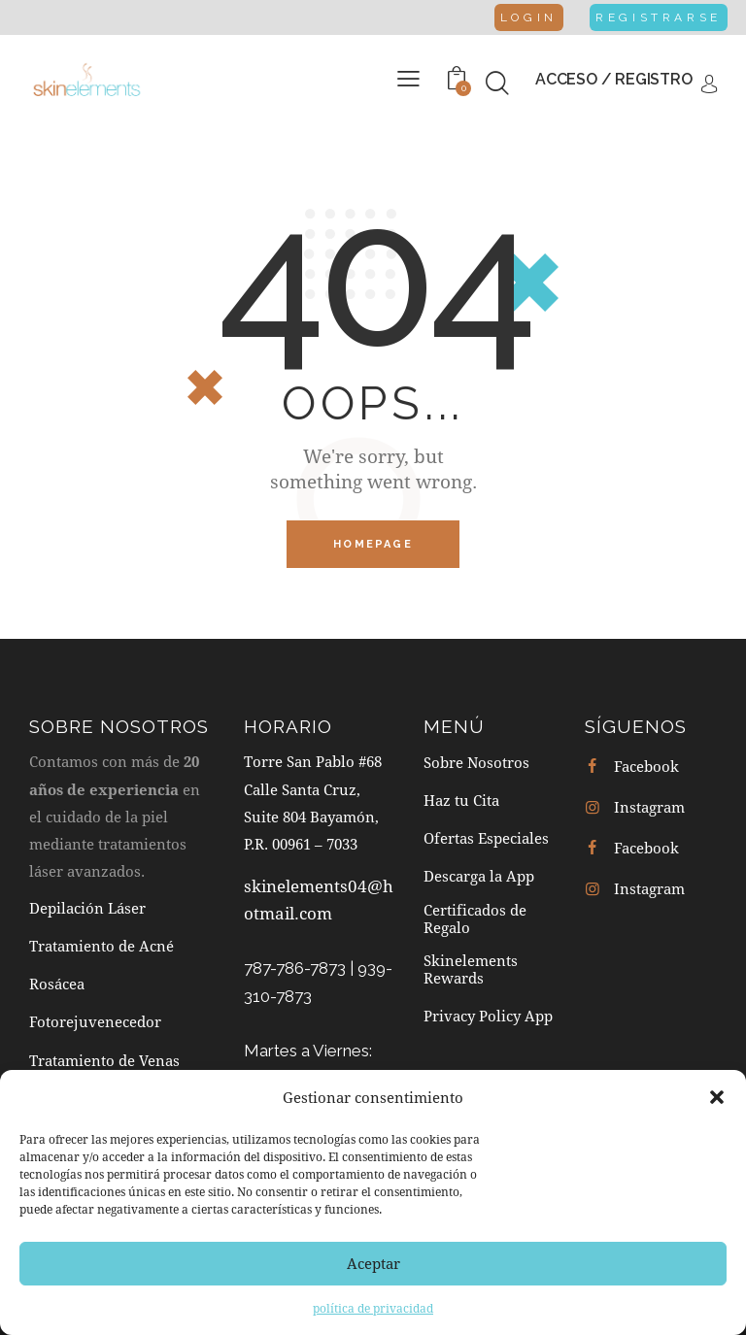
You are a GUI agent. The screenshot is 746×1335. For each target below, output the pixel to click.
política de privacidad (373, 1308)
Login (528, 17)
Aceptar (373, 1263)
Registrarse (658, 17)
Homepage (373, 544)
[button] (717, 1097)
